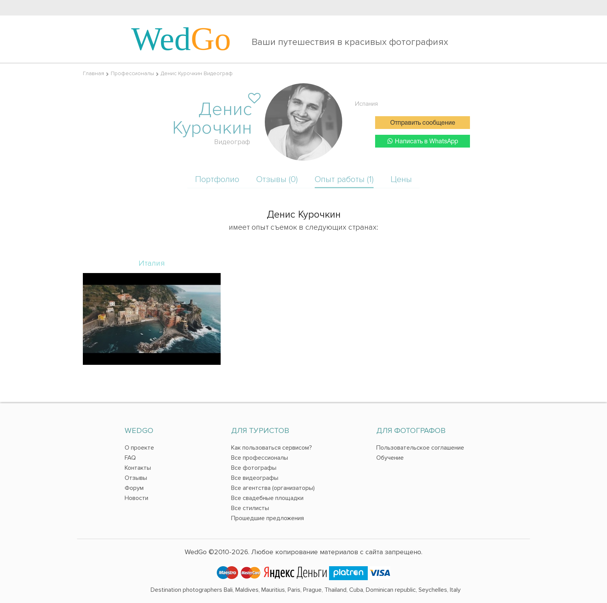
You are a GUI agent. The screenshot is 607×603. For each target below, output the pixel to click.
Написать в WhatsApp (423, 141)
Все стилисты (250, 508)
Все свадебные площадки (267, 498)
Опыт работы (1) (344, 179)
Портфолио (217, 179)
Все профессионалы (259, 458)
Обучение (390, 458)
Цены (401, 179)
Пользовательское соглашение (420, 448)
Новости (136, 498)
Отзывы (136, 478)
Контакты (138, 468)
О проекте (139, 448)
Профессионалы (132, 73)
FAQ (130, 458)
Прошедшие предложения (267, 518)
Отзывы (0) (277, 179)
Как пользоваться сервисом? (271, 448)
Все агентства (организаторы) (273, 488)
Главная (93, 73)
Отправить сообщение (422, 123)
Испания (366, 104)
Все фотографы (253, 468)
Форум (134, 488)
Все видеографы (254, 478)
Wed (181, 39)
